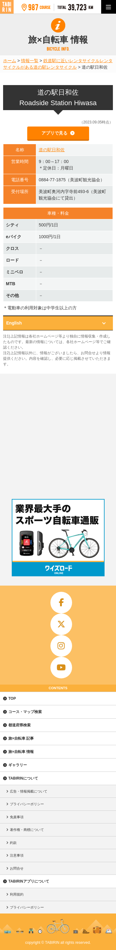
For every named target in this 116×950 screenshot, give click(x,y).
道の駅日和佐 (52, 149)
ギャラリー (17, 765)
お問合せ (17, 868)
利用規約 (17, 894)
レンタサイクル (61, 67)
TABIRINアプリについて (28, 881)
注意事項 (17, 855)
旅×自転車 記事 (21, 738)
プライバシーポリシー (27, 804)
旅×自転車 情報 (21, 752)
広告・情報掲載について (28, 791)
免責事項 (17, 817)
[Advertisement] (58, 435)
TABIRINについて (23, 778)
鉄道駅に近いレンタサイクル (71, 60)
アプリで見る (55, 133)
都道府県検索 (19, 725)
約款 (13, 843)
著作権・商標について (27, 830)
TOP (12, 698)
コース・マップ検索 (25, 712)
